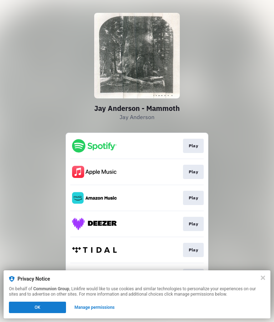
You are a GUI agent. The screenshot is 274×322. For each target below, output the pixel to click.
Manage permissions (95, 307)
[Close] (263, 277)
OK (37, 307)
